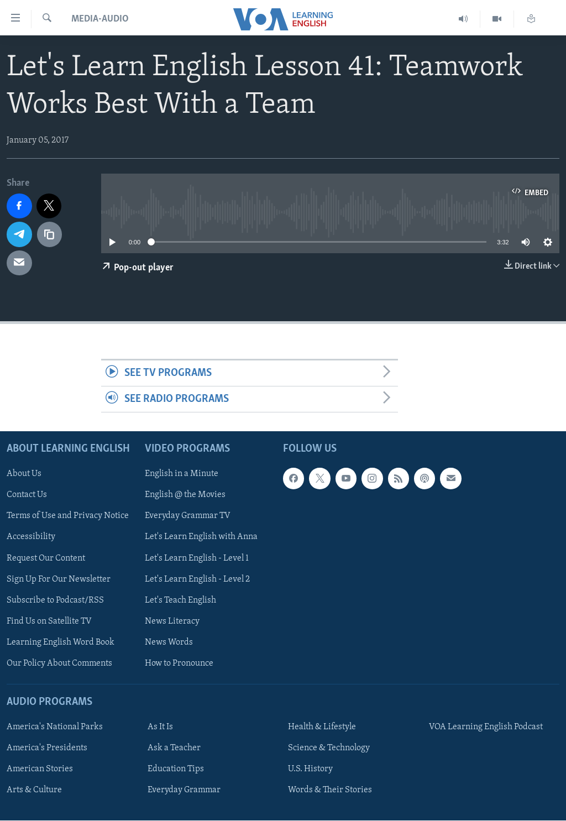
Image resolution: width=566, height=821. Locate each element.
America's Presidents (47, 748)
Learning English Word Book (60, 642)
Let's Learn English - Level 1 (197, 558)
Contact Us (27, 495)
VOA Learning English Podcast (486, 727)
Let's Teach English (180, 600)
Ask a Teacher (174, 748)
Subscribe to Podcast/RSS (55, 600)
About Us (24, 474)
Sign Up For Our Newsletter (59, 579)
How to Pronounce (179, 663)
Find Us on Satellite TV (49, 621)
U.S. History (310, 769)
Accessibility (31, 537)
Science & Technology (329, 748)
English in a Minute (181, 474)
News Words (169, 642)
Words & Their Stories (330, 790)
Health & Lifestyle (322, 727)
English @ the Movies (185, 495)
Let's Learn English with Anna (201, 537)
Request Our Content (46, 558)
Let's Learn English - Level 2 (197, 579)
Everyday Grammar (184, 790)
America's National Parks (55, 727)
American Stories (40, 769)
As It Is (160, 727)
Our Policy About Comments (59, 663)
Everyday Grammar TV (187, 516)
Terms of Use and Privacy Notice (68, 516)
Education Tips (176, 769)
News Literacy (172, 621)
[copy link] (49, 234)
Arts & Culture (34, 790)
